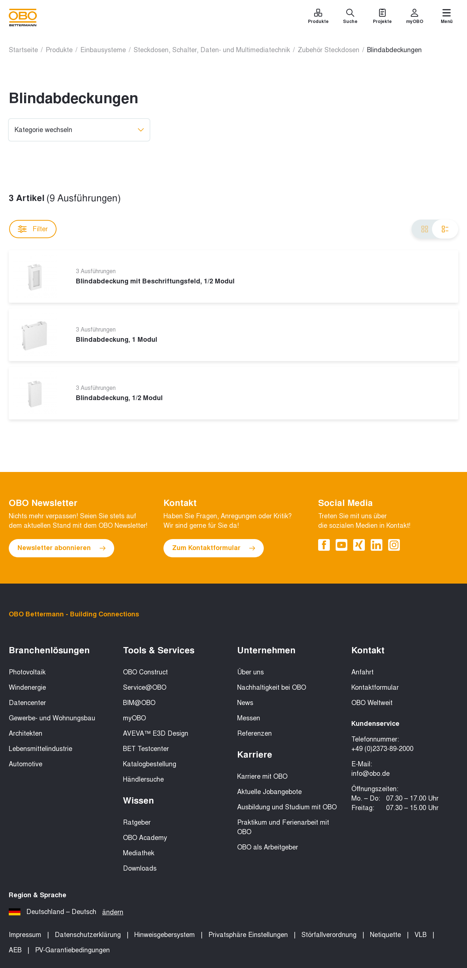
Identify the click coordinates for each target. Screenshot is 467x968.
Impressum (25, 935)
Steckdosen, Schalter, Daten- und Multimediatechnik (212, 50)
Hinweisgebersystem (164, 935)
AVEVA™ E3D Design (155, 733)
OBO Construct (145, 672)
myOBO (134, 718)
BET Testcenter (146, 749)
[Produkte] (318, 17)
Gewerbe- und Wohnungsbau (52, 718)
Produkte (59, 50)
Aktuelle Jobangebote (269, 792)
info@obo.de (370, 774)
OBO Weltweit (372, 703)
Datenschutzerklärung (88, 935)
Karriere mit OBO (262, 777)
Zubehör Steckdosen (328, 50)
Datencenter (27, 703)
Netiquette (385, 935)
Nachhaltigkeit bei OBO (271, 688)
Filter (33, 229)
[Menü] (446, 17)
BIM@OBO (139, 703)
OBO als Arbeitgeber (267, 847)
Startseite (23, 50)
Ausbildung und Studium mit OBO (287, 807)
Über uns (250, 672)
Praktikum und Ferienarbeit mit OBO (283, 827)
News (245, 703)
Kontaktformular (375, 688)
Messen (248, 718)
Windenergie (27, 688)
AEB (15, 950)
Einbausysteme (103, 50)
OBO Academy (145, 838)
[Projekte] (382, 17)
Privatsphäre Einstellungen (248, 935)
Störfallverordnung (328, 935)
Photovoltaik (27, 672)
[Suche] (350, 17)
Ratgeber (137, 822)
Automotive (25, 764)
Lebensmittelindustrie (40, 749)
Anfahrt (362, 672)
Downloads (140, 868)
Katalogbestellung (149, 764)
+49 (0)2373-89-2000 (382, 749)
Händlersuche (143, 779)
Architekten (25, 733)
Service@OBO (144, 688)
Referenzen (254, 733)
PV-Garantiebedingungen (72, 950)
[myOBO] (414, 17)
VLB (420, 935)
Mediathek (138, 853)
